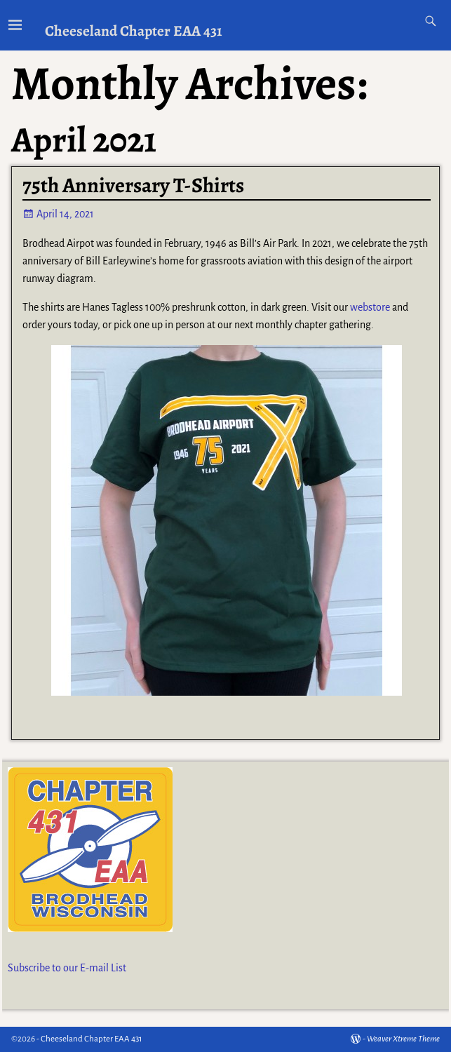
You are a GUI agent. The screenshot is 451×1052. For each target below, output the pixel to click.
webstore (370, 307)
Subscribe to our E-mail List (67, 967)
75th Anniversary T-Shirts (133, 185)
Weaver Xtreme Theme (403, 1039)
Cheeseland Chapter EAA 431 (133, 30)
